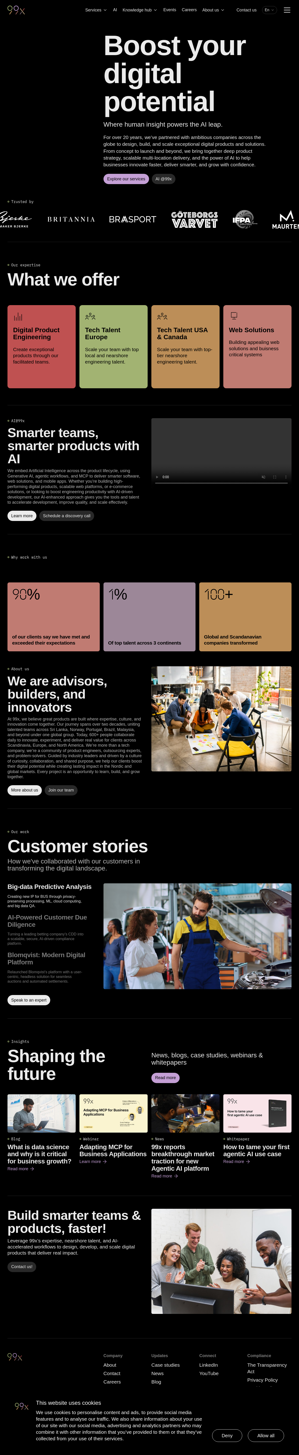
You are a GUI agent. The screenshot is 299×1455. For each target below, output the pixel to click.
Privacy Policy (262, 1380)
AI (115, 9)
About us (213, 10)
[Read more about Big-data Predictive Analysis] (197, 944)
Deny (227, 1435)
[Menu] (287, 10)
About (109, 1365)
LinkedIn (208, 1365)
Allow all (265, 1435)
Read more (21, 1169)
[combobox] (269, 10)
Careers (189, 9)
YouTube (209, 1373)
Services (96, 10)
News (157, 1373)
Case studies (165, 1365)
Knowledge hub (140, 10)
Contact (111, 1373)
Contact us (246, 10)
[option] (53, 895)
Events (169, 9)
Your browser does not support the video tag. (221, 453)
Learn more (93, 1161)
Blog (156, 1381)
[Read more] (221, 718)
